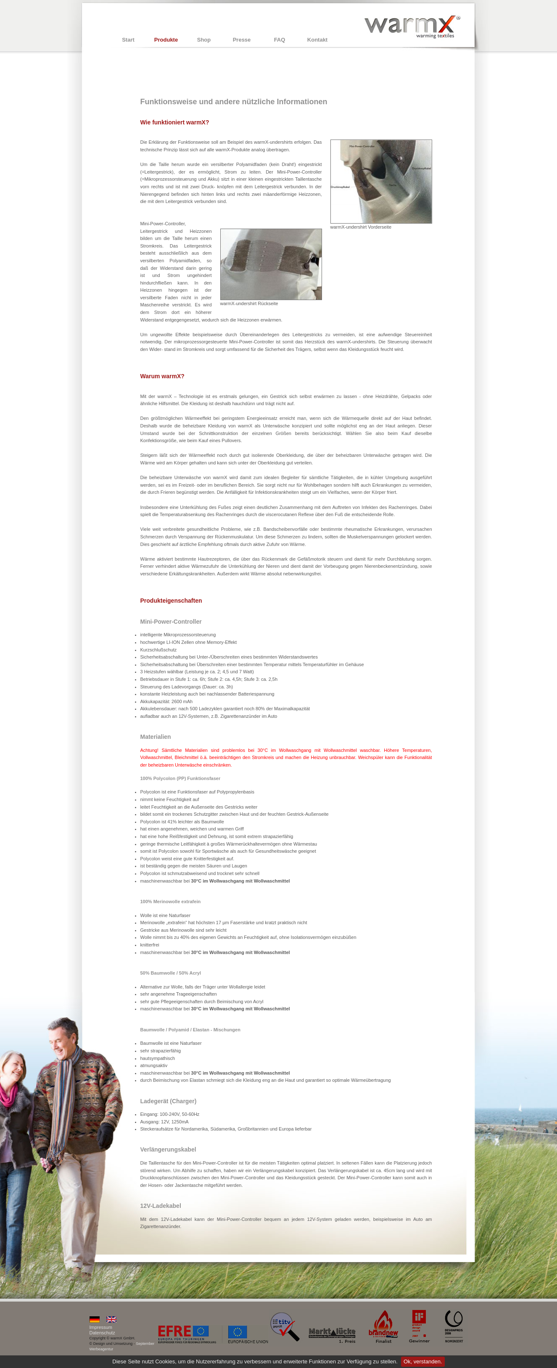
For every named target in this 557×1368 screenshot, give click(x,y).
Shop (204, 40)
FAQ (279, 40)
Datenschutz (102, 1332)
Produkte (166, 40)
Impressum (101, 1327)
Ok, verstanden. (423, 1361)
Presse (242, 40)
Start (128, 40)
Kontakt (317, 40)
